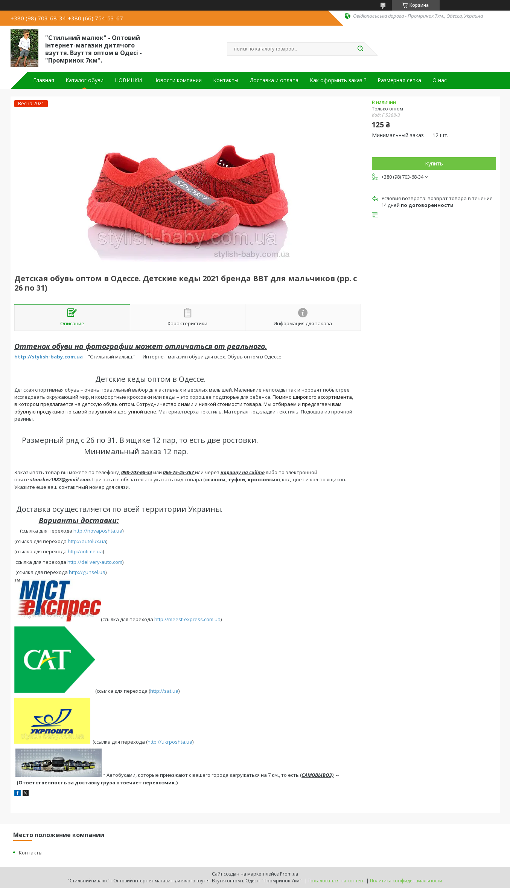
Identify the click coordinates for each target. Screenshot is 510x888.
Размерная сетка (399, 80)
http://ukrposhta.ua (170, 741)
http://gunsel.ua (87, 572)
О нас (439, 80)
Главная (43, 80)
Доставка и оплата (274, 80)
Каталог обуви (84, 80)
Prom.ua (289, 874)
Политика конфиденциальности (406, 880)
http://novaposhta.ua (97, 530)
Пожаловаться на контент (336, 880)
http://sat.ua (164, 690)
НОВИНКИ (128, 80)
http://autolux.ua (87, 541)
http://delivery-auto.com (94, 562)
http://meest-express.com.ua (187, 619)
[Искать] (360, 49)
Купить (434, 163)
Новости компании (177, 80)
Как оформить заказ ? (338, 80)
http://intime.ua (85, 551)
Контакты (225, 80)
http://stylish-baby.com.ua (48, 356)
